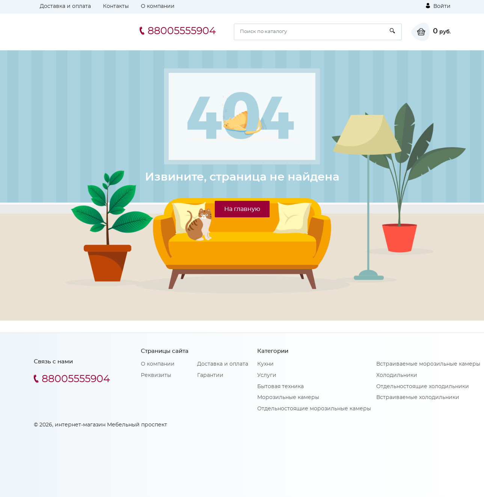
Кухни (265, 364)
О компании (158, 6)
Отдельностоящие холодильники (422, 386)
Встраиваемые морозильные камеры (428, 364)
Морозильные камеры (288, 397)
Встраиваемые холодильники (417, 397)
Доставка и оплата (65, 6)
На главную (242, 209)
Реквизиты (156, 375)
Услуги (266, 375)
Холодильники (396, 375)
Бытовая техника (280, 386)
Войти (438, 6)
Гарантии (210, 375)
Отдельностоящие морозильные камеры (314, 408)
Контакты (116, 6)
